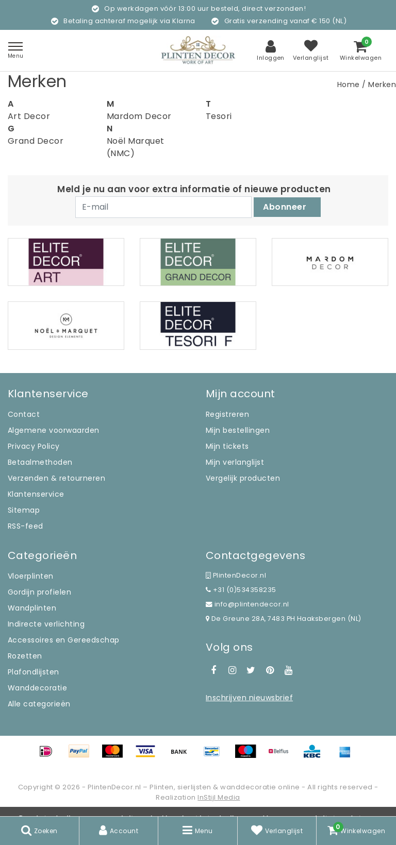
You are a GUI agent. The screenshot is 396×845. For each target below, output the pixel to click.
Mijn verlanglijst (235, 462)
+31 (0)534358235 (241, 589)
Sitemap (24, 510)
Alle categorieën (39, 704)
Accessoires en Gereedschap (63, 640)
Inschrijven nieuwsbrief (249, 697)
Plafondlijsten (33, 672)
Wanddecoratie (37, 688)
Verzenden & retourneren (56, 478)
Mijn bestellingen (238, 430)
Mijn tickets (227, 446)
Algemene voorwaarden (54, 430)
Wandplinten (32, 608)
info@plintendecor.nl (247, 604)
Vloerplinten (31, 576)
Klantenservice (36, 494)
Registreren (227, 414)
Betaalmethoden (40, 462)
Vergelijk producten (243, 478)
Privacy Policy (34, 446)
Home (348, 84)
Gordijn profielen (39, 592)
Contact (24, 414)
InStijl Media (218, 797)
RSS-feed (25, 526)
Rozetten (25, 656)
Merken (382, 84)
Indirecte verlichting (46, 624)
